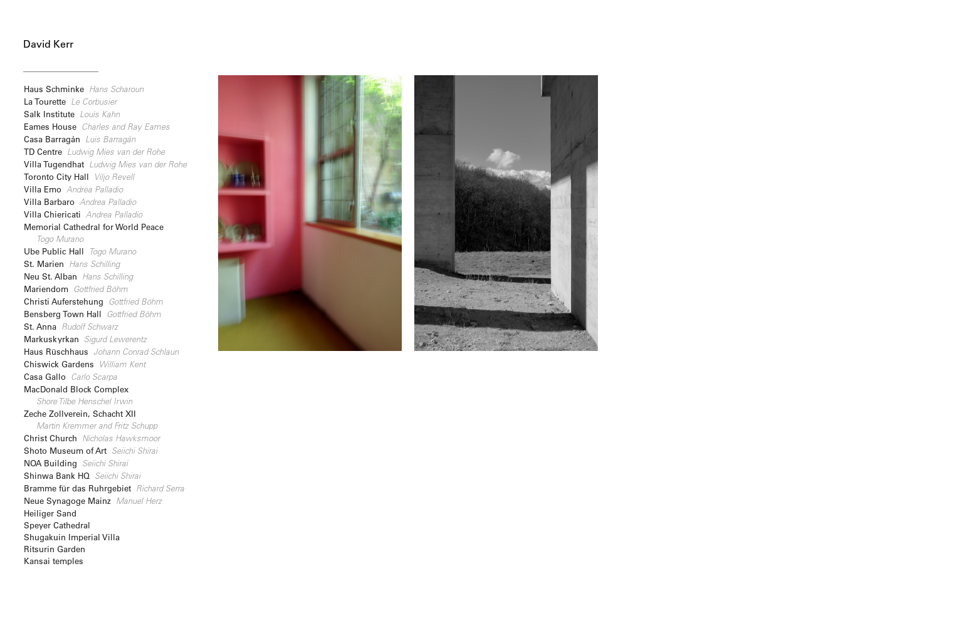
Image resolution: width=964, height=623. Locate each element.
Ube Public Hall (80, 251)
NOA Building (76, 463)
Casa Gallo (70, 376)
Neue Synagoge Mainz (93, 500)
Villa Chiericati (83, 214)
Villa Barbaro (80, 201)
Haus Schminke (84, 88)
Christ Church (92, 437)
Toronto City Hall (79, 176)
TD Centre (94, 151)
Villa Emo (73, 189)
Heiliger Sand (50, 513)
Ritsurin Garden (54, 548)
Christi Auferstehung (93, 301)
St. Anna (71, 326)
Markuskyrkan (85, 338)
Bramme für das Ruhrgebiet (104, 488)
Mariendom (76, 288)
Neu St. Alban (78, 276)
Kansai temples (53, 560)
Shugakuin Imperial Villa (72, 536)
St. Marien (72, 263)
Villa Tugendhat (105, 164)
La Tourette (70, 101)
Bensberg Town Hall (92, 313)
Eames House (97, 126)
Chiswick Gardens (84, 364)
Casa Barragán (79, 139)
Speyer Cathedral (57, 525)
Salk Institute (72, 113)
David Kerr (48, 44)
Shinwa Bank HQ (82, 475)
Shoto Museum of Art (90, 450)
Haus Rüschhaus (101, 351)
